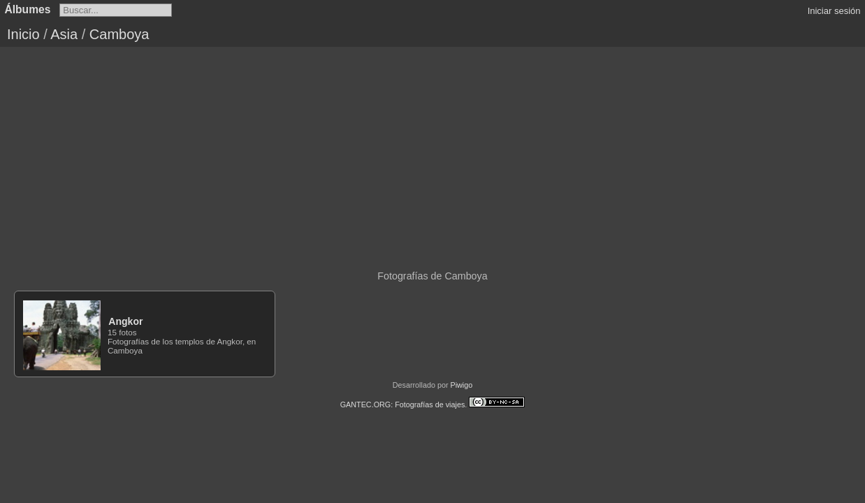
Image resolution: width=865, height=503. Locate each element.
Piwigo (461, 385)
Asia (64, 34)
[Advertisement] (432, 151)
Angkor (125, 321)
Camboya (119, 34)
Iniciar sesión (834, 11)
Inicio (23, 34)
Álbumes (28, 9)
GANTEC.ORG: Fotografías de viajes (402, 404)
